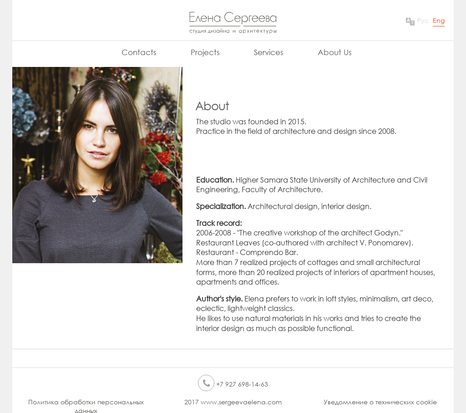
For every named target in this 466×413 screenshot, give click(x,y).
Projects (205, 52)
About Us (335, 52)
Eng (439, 20)
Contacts (139, 52)
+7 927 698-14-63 (233, 384)
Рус (423, 20)
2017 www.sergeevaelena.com (233, 402)
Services (269, 52)
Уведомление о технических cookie (380, 402)
